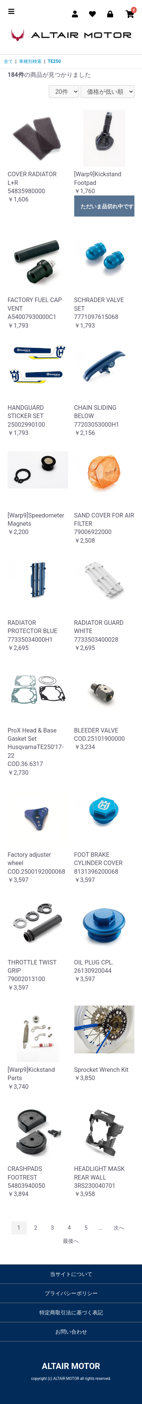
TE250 (54, 61)
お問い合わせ (71, 1332)
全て (8, 61)
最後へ (71, 1241)
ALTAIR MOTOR (71, 1366)
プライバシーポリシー (71, 1293)
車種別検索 (30, 61)
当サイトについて (71, 1274)
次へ (119, 1228)
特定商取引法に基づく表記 (71, 1312)
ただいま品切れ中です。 (108, 206)
